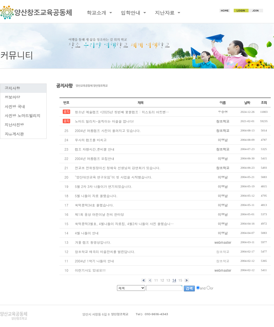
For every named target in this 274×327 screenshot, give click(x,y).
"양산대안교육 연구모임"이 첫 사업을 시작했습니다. (113, 177)
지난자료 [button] (165, 12)
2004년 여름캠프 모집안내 (94, 158)
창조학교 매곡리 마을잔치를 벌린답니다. (105, 251)
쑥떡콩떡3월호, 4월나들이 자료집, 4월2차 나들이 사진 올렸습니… (124, 223)
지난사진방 (14, 124)
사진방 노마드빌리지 (23, 115)
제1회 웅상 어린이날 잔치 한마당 (99, 214)
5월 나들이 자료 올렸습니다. (96, 195)
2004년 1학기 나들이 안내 (94, 261)
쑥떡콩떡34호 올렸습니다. (94, 205)
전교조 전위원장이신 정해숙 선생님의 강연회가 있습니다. (118, 167)
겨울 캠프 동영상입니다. (93, 242)
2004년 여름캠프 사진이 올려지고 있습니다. (108, 130)
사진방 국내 (15, 106)
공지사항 (12, 88)
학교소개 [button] (97, 12)
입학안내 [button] (131, 12)
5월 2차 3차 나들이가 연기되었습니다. (103, 186)
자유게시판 (14, 134)
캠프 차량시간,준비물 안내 (95, 149)
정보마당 (12, 97)
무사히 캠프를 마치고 (91, 139)
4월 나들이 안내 (87, 233)
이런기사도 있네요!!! (90, 270)
